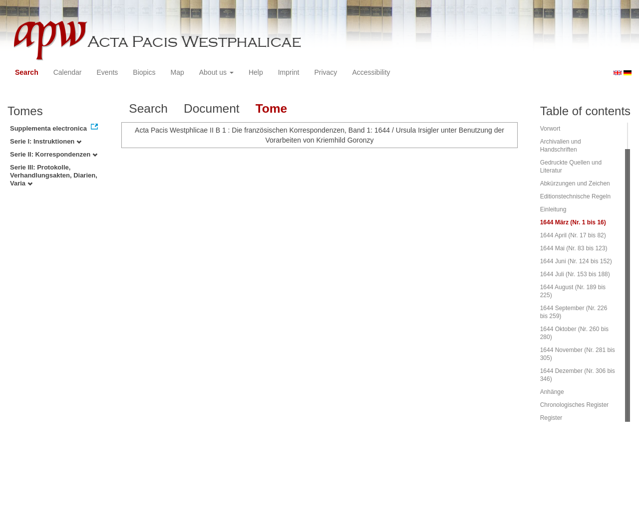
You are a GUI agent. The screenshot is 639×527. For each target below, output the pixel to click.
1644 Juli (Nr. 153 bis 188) (575, 274)
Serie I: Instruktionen (45, 141)
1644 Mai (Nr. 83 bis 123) (574, 248)
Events (107, 72)
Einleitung (553, 209)
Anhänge (552, 391)
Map (177, 72)
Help (256, 72)
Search (26, 72)
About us (216, 72)
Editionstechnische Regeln (575, 196)
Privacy (325, 72)
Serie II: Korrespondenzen (53, 154)
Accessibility (371, 72)
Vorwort (550, 128)
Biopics (144, 72)
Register (551, 417)
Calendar (67, 72)
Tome (272, 108)
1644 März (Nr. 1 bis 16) (573, 222)
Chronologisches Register (574, 404)
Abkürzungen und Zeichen (575, 183)
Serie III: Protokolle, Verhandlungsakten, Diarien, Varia (53, 175)
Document (212, 108)
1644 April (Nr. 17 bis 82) (573, 235)
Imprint (289, 72)
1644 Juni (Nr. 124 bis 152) (576, 261)
